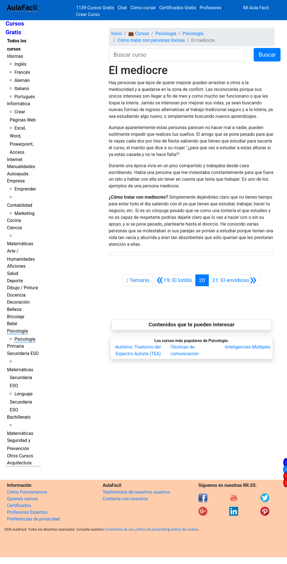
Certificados (19, 505)
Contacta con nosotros (125, 498)
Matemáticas (20, 243)
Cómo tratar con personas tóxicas (151, 40)
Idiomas (15, 56)
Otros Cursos (20, 455)
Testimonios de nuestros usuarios (136, 492)
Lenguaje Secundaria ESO (21, 402)
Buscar (267, 54)
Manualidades (21, 166)
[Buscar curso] (177, 54)
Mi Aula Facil (256, 7)
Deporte (15, 280)
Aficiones (16, 266)
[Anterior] (174, 280)
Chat (122, 7)
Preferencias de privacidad (33, 519)
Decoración (18, 302)
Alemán (21, 80)
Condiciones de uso (119, 529)
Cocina (14, 220)
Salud (12, 273)
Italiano (21, 88)
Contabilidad (19, 205)
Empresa (16, 181)
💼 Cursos (138, 33)
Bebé (12, 323)
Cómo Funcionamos (27, 492)
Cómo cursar (143, 7)
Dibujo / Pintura (22, 287)
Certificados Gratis (177, 7)
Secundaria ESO (23, 353)
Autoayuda (17, 173)
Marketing (24, 213)
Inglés (20, 64)
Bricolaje (15, 316)
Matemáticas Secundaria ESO (20, 378)
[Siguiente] (235, 280)
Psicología (17, 331)
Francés (22, 72)
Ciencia (14, 227)
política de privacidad (151, 529)
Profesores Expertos (27, 512)
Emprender (25, 189)
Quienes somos (22, 498)
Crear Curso (88, 14)
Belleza (14, 309)
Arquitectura (19, 463)
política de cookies (184, 529)
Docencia (16, 295)
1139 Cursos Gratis (95, 7)
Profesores (210, 7)
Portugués (24, 96)
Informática (18, 103)
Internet (14, 159)
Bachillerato (19, 417)
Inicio (116, 33)
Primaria (15, 346)
